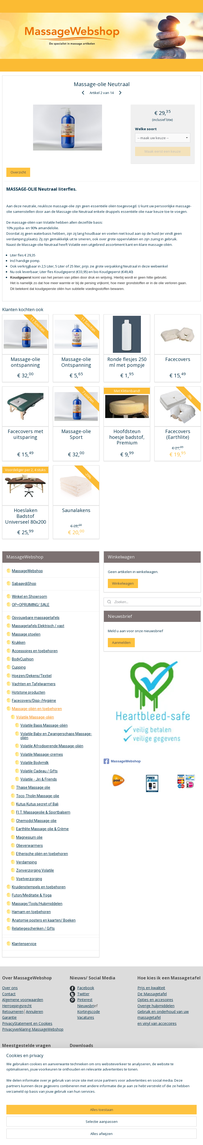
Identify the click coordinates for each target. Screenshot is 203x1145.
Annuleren (34, 1011)
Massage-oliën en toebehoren (37, 709)
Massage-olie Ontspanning (76, 362)
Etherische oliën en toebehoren (42, 854)
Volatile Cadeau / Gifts (39, 771)
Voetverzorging (29, 879)
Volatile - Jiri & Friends (38, 779)
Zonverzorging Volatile (35, 870)
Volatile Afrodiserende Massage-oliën (51, 746)
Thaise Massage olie (33, 787)
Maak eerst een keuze (163, 151)
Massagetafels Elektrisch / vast (38, 626)
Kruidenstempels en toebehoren (39, 887)
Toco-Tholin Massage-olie (37, 796)
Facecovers (177, 359)
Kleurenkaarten (83, 1091)
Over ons (10, 987)
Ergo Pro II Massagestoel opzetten (100, 1073)
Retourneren (13, 1011)
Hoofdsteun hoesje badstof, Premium (127, 437)
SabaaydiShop (24, 583)
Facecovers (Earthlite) (177, 434)
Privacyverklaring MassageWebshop (32, 1029)
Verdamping (26, 862)
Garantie (9, 1017)
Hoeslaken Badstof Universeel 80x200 (25, 516)
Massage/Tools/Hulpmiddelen (37, 904)
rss (133, 1135)
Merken (8, 1073)
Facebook (85, 987)
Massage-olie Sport (76, 434)
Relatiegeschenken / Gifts (33, 928)
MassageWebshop (27, 571)
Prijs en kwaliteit (151, 987)
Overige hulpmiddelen (155, 1005)
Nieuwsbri (85, 1005)
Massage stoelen (26, 634)
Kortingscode (88, 1011)
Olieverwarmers (29, 845)
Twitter (83, 993)
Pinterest (85, 999)
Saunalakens (76, 510)
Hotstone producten (28, 692)
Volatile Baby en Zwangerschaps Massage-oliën (56, 736)
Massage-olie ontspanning (25, 362)
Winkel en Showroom (29, 596)
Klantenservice (24, 944)
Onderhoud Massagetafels (92, 1055)
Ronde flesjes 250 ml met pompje (126, 362)
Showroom (11, 1061)
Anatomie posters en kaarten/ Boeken (44, 920)
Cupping (19, 667)
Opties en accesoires (155, 999)
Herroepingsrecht (17, 1005)
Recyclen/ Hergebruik (20, 1079)
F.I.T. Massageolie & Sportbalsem (43, 812)
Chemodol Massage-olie (36, 821)
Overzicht (18, 172)
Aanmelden (121, 642)
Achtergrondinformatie (89, 1102)
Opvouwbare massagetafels (35, 618)
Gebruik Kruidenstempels (23, 1067)
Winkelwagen (123, 583)
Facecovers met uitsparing (25, 434)
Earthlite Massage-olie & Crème (42, 829)
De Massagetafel (152, 993)
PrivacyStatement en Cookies (27, 1023)
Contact (9, 993)
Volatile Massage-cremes (41, 754)
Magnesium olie (29, 837)
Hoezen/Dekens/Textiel (32, 676)
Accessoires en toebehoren (35, 651)
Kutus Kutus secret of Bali (37, 804)
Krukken (18, 642)
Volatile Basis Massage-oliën (44, 725)
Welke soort (146, 128)
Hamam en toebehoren (31, 912)
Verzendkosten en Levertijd (25, 1055)
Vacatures (85, 1017)
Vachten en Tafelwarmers (34, 684)
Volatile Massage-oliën (35, 717)
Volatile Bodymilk (34, 763)
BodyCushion (23, 659)
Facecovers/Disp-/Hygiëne (34, 700)
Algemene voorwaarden (22, 999)
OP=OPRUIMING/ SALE (30, 605)
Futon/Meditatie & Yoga (32, 895)
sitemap (121, 1135)
